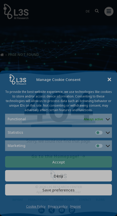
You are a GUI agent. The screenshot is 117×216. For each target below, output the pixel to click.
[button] (109, 79)
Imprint (75, 206)
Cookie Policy (35, 206)
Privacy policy (58, 206)
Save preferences (58, 189)
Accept (58, 161)
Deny (58, 175)
